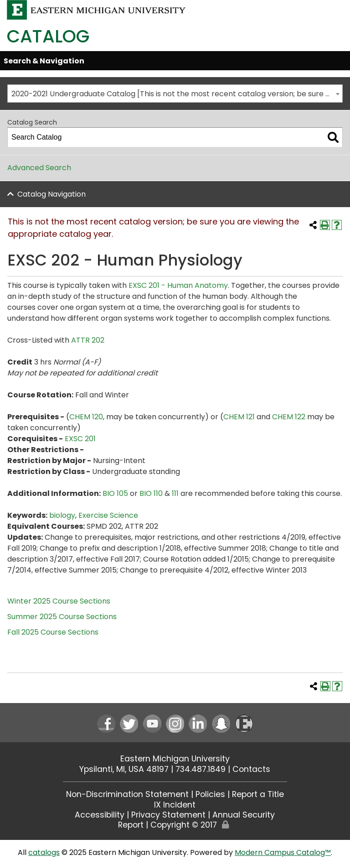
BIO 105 (115, 493)
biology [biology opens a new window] (62, 515)
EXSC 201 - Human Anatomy (178, 285)
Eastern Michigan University (175, 758)
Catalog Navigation (51, 194)
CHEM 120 (86, 417)
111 (175, 493)
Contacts (251, 769)
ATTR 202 (87, 340)
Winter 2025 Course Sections (58, 601)
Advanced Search (39, 167)
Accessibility (99, 814)
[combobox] (175, 93)
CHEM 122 (288, 417)
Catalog (48, 36)
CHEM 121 (239, 417)
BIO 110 (151, 493)
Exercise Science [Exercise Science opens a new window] (108, 515)
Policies (210, 794)
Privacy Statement (168, 814)
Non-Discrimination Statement (127, 794)
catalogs (44, 852)
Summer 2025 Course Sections (62, 616)
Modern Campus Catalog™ (283, 852)
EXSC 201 (80, 438)
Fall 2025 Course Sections (52, 632)
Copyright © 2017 (183, 824)
